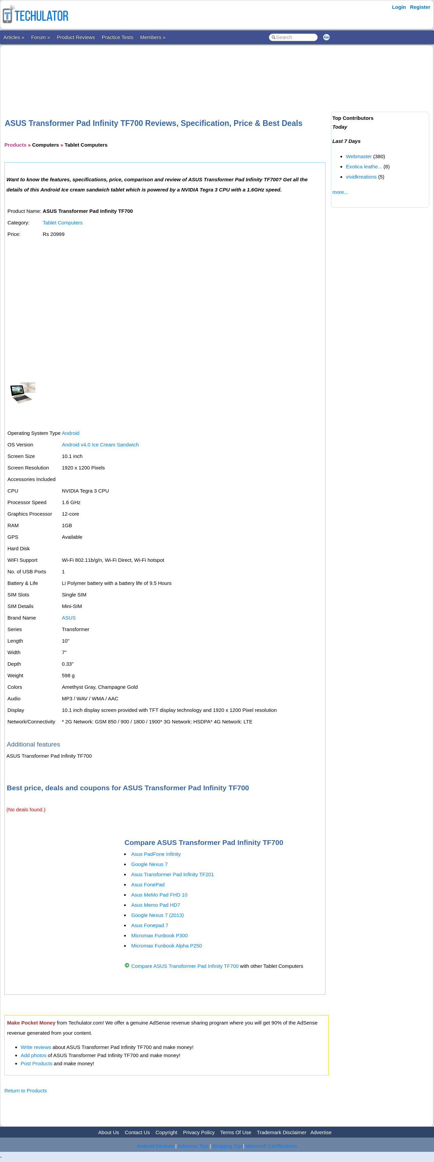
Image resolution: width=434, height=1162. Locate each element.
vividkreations (361, 177)
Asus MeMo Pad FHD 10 (159, 895)
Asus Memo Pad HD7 (155, 905)
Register (420, 7)
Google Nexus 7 (149, 864)
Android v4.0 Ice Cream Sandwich (100, 444)
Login (399, 7)
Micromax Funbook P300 (159, 935)
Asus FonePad (147, 884)
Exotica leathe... (364, 166)
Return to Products (25, 1090)
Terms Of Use (235, 1132)
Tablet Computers (63, 222)
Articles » (13, 37)
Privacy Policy (199, 1132)
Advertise (321, 1132)
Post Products (36, 1063)
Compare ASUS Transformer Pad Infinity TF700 (185, 966)
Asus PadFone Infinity (156, 854)
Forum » (40, 37)
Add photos (33, 1055)
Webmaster (359, 156)
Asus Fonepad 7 (149, 925)
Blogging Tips (228, 1146)
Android (70, 433)
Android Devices (155, 1146)
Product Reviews (76, 37)
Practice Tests (117, 37)
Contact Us (137, 1132)
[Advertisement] (166, 71)
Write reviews (36, 1047)
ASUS (69, 618)
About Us (108, 1132)
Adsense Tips (193, 1146)
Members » (152, 37)
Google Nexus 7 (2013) (157, 915)
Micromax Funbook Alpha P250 (166, 945)
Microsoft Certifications (271, 1146)
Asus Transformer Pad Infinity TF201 (172, 874)
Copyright (166, 1132)
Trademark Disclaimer (282, 1132)
